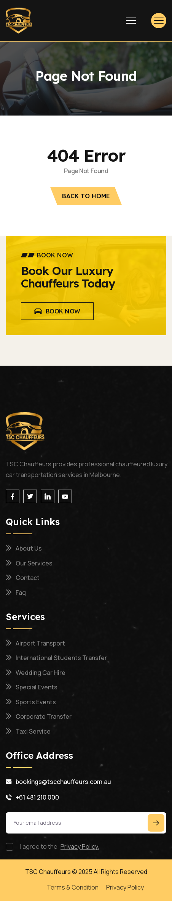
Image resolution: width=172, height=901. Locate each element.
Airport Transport (40, 643)
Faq (21, 592)
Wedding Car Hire (40, 672)
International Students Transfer (61, 658)
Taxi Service (33, 731)
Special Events (36, 687)
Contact (28, 577)
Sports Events (36, 702)
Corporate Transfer (44, 716)
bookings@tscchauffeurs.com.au (63, 781)
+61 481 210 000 (37, 797)
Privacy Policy (125, 887)
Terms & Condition (73, 887)
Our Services (34, 563)
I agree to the (59, 846)
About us (29, 548)
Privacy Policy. (80, 846)
